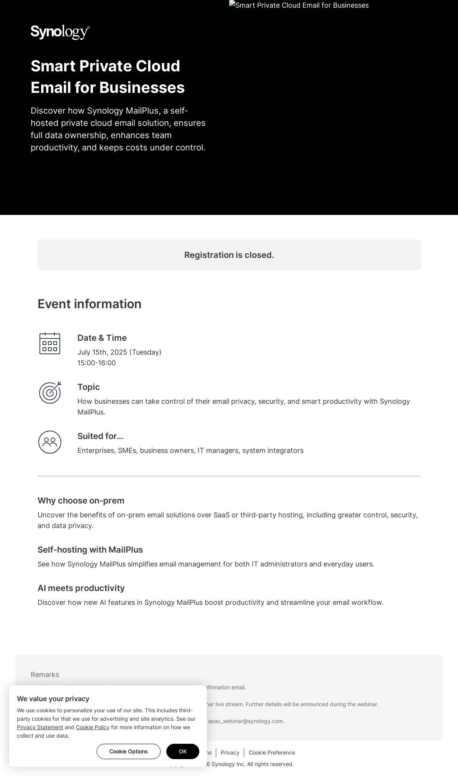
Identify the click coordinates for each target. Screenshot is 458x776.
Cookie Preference (272, 752)
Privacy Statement (40, 727)
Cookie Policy (93, 727)
